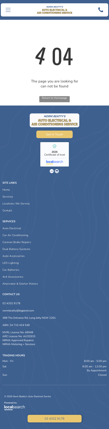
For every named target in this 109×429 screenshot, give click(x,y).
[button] (8, 9)
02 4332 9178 (11, 303)
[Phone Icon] (100, 13)
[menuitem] (54, 189)
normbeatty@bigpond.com (18, 310)
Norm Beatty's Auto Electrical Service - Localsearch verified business (54, 154)
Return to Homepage (54, 98)
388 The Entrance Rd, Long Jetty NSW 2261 (29, 318)
